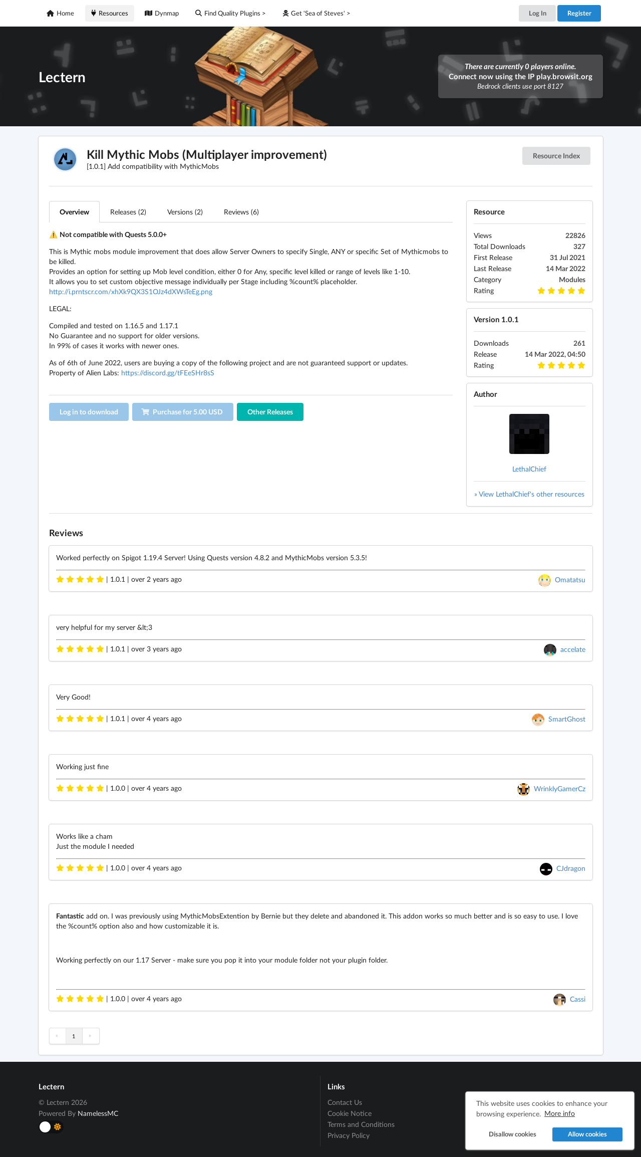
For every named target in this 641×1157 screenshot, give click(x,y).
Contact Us (345, 1102)
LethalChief (529, 469)
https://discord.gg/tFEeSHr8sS (167, 372)
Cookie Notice (350, 1113)
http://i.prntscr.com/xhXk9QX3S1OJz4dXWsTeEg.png (130, 291)
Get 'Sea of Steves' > (317, 13)
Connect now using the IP (520, 76)
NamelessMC (98, 1113)
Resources (109, 13)
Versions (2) (185, 211)
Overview (74, 211)
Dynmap (162, 13)
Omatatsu (570, 579)
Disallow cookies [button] (512, 1134)
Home (60, 13)
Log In (537, 13)
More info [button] (559, 1113)
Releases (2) (128, 211)
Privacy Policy (349, 1135)
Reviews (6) (241, 211)
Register (579, 13)
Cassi (577, 999)
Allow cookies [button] (587, 1134)
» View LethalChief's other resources (529, 494)
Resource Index (556, 155)
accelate (572, 649)
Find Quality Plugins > (230, 13)
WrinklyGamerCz (559, 788)
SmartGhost (566, 719)
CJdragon (570, 868)
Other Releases (270, 411)
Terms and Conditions (361, 1124)
